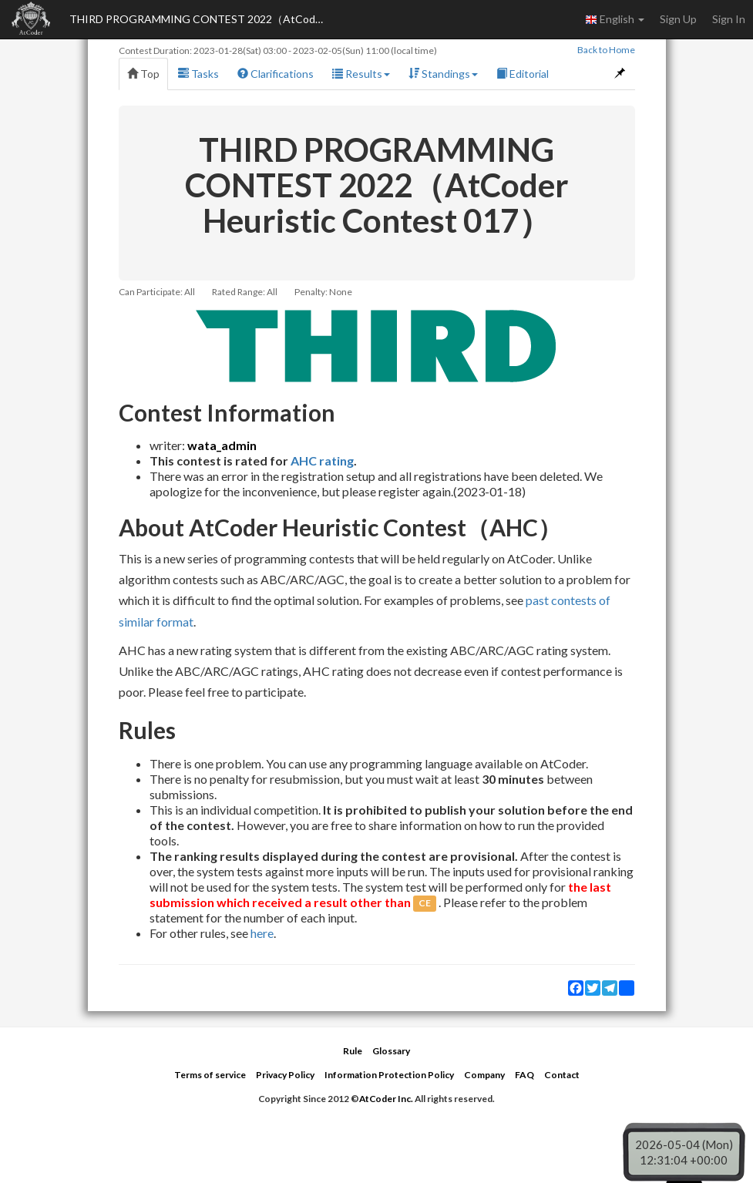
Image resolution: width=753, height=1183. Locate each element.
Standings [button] (443, 73)
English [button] (614, 19)
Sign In (728, 18)
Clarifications (275, 73)
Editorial (522, 73)
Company (484, 1074)
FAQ (524, 1074)
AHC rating (322, 460)
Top (143, 73)
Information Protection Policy (389, 1074)
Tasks (198, 73)
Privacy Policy (285, 1074)
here (262, 933)
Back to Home (606, 49)
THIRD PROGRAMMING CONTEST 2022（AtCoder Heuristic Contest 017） (200, 18)
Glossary (391, 1051)
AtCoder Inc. (386, 1098)
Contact (562, 1074)
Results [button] (361, 73)
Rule (352, 1051)
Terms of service (210, 1074)
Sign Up (678, 18)
